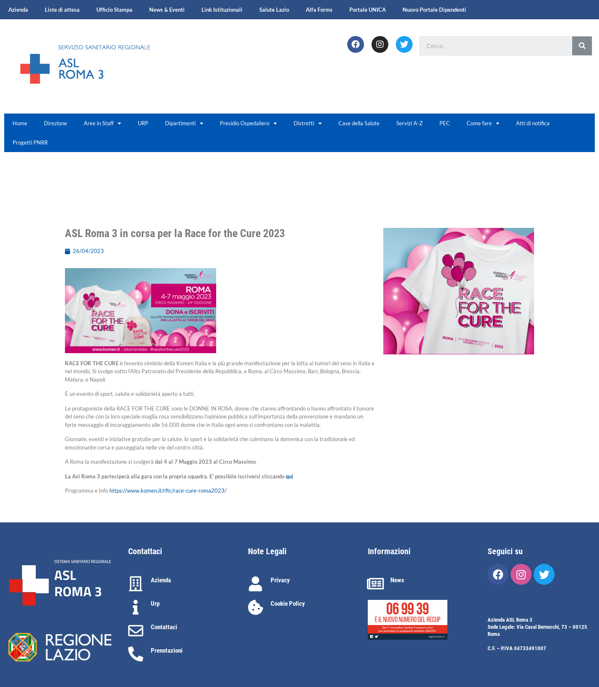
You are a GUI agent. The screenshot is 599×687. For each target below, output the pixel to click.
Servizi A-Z (409, 123)
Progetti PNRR (30, 142)
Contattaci (164, 627)
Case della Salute (359, 123)
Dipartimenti (184, 123)
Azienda (18, 9)
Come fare (483, 123)
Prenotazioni (167, 650)
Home (20, 123)
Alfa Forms (319, 9)
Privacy (280, 580)
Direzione (55, 123)
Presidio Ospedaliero (248, 123)
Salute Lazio (274, 9)
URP (143, 123)
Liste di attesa (62, 9)
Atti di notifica (533, 123)
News (397, 580)
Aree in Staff (102, 123)
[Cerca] (582, 45)
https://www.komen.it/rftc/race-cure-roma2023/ (168, 490)
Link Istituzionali (222, 9)
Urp (155, 603)
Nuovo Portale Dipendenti (434, 9)
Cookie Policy (288, 603)
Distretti (308, 123)
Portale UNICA (367, 9)
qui (289, 476)
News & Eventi (167, 9)
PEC (444, 123)
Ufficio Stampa (114, 9)
